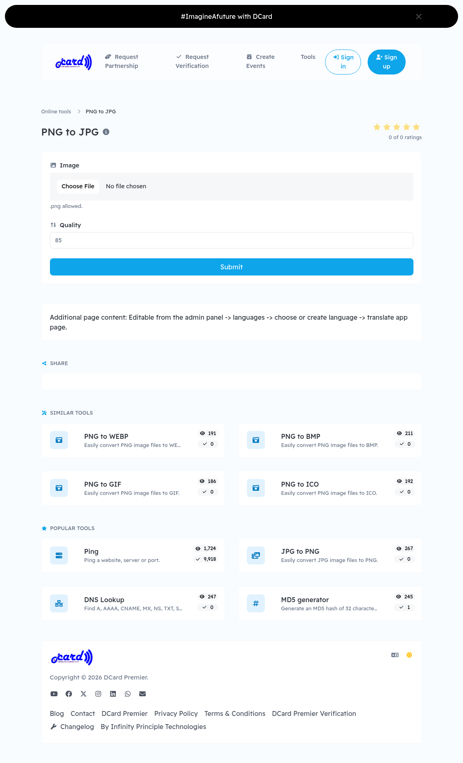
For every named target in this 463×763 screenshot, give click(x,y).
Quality (65, 225)
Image (64, 165)
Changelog (72, 726)
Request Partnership (121, 61)
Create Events (260, 61)
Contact (82, 713)
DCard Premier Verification (314, 713)
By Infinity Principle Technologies (153, 726)
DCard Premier (125, 713)
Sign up (386, 62)
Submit (231, 267)
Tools (307, 57)
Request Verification (192, 61)
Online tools (56, 111)
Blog (57, 713)
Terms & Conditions (234, 713)
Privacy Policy (176, 713)
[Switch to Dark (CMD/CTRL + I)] (409, 655)
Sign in (343, 62)
